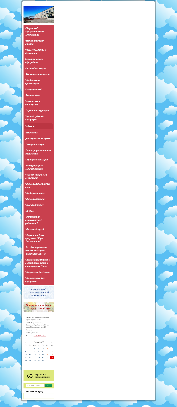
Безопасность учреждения (32, 102)
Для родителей (33, 89)
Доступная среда (34, 144)
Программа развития (37, 272)
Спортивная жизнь (35, 68)
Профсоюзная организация (32, 81)
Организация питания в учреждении (38, 152)
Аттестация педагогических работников (33, 220)
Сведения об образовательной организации (34, 31)
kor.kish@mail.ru (40, 336)
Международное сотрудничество (34, 167)
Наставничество (34, 204)
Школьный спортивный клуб (37, 185)
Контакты (31, 132)
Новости (29, 125)
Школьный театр (35, 198)
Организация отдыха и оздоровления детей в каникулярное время (37, 263)
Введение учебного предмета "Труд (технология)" (34, 238)
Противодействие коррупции (35, 117)
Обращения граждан (36, 159)
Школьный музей (34, 229)
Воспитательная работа (34, 42)
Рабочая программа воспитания (36, 176)
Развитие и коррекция (37, 110)
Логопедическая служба (37, 138)
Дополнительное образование (34, 60)
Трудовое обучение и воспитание (35, 51)
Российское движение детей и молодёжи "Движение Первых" (36, 250)
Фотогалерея (32, 95)
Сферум (29, 210)
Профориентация (35, 193)
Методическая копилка (37, 74)
